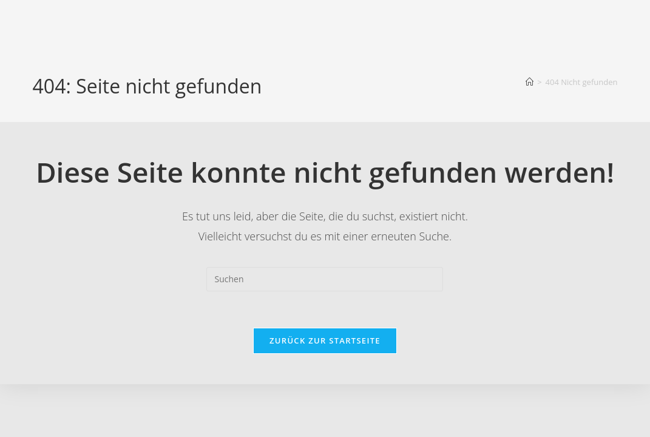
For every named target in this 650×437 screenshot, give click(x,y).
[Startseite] (529, 81)
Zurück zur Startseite (325, 340)
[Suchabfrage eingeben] (324, 279)
